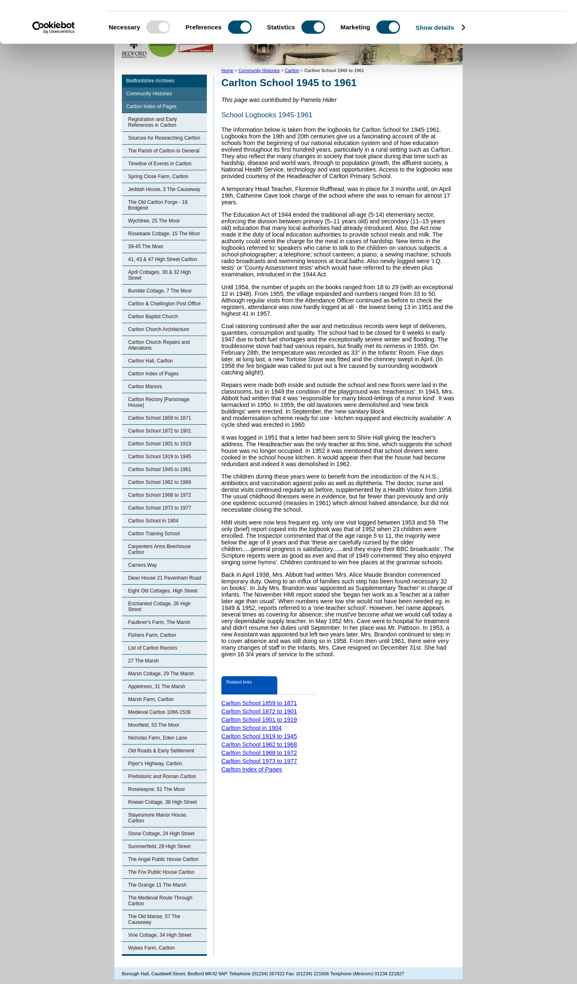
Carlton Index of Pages (151, 106)
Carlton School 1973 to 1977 (159, 508)
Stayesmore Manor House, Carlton (157, 818)
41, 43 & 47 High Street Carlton (162, 259)
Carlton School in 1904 (153, 521)
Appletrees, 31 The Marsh (156, 686)
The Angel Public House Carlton (163, 859)
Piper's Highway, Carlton (155, 763)
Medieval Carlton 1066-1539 (159, 712)
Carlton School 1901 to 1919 (159, 444)
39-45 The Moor (145, 246)
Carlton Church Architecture (158, 329)
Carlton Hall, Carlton (150, 361)
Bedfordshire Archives (150, 81)
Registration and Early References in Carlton (152, 122)
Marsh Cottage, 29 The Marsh (161, 674)
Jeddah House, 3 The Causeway (164, 189)
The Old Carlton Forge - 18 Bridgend (157, 205)
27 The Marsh (143, 661)
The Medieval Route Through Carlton (160, 901)
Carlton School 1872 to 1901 (159, 431)
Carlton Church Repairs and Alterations (159, 345)
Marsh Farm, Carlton (151, 699)
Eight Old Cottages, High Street (162, 591)
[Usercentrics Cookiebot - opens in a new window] (53, 64)
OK (508, 20)
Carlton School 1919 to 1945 (159, 456)
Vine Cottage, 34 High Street (160, 935)
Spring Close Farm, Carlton (158, 176)
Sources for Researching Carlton (164, 138)
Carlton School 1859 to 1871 (159, 418)
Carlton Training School (154, 534)
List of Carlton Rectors (152, 648)
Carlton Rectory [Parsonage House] (158, 402)
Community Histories (149, 94)
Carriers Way (142, 565)
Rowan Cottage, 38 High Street (162, 802)
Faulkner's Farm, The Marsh (159, 622)
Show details (435, 63)
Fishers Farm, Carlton (152, 635)
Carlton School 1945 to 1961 (159, 469)
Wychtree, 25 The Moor (154, 221)
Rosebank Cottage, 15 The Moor (164, 234)
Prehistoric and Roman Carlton (162, 776)
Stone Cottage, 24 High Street (161, 834)
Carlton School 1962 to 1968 (159, 482)
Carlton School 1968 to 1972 (159, 495)
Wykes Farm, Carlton (151, 948)
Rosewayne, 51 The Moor (156, 789)
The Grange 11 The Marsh (157, 885)
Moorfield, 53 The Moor (153, 725)
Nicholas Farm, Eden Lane (157, 738)
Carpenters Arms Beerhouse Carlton (159, 549)
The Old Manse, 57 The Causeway (154, 919)
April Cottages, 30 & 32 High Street (159, 275)
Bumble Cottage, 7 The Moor (160, 291)
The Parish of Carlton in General (163, 151)
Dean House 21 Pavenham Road (164, 578)
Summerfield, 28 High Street (159, 846)
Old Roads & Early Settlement (161, 751)
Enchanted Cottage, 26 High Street (159, 606)
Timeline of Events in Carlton (160, 164)
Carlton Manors (145, 386)
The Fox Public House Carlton (161, 872)
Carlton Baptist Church (153, 316)
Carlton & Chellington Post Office (164, 304)
